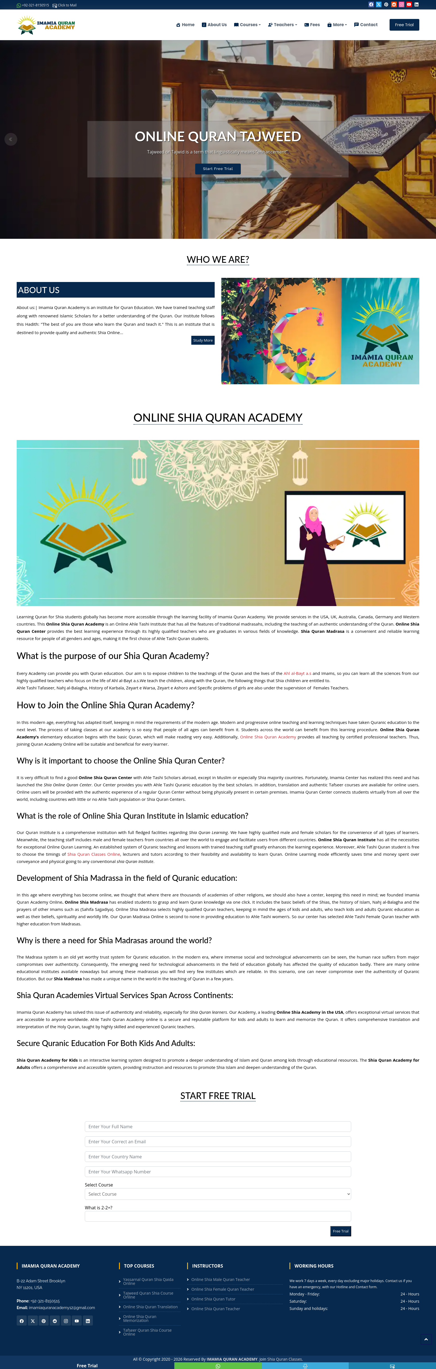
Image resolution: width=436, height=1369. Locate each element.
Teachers (281, 25)
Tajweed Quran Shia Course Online (148, 1295)
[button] (11, 139)
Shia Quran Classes (284, 1359)
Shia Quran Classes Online (93, 854)
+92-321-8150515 (33, 5)
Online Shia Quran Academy (268, 737)
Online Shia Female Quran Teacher (222, 1289)
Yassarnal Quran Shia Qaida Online (148, 1281)
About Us (214, 25)
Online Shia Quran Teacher (215, 1309)
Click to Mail (64, 5)
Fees (312, 25)
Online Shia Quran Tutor (213, 1299)
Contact (366, 25)
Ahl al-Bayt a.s (297, 673)
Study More (203, 340)
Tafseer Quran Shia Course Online (147, 1332)
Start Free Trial (218, 169)
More (335, 25)
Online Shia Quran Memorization (139, 1318)
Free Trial (404, 25)
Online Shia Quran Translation (150, 1307)
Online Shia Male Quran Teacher (220, 1280)
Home (185, 25)
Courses (246, 25)
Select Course (218, 1191)
